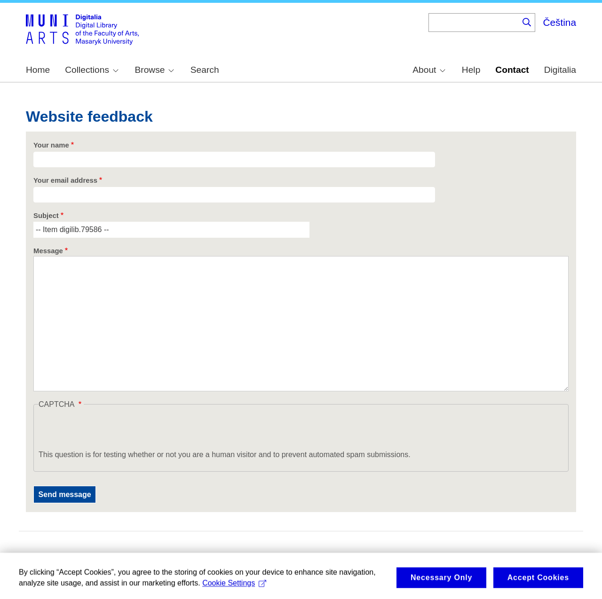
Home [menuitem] (38, 69)
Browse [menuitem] (154, 69)
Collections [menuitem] (92, 69)
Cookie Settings (234, 586)
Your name (51, 145)
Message (48, 251)
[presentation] (110, 430)
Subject (46, 215)
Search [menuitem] (204, 69)
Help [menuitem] (471, 69)
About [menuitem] (428, 69)
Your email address (65, 180)
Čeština (559, 22)
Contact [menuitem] (512, 69)
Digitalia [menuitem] (560, 69)
